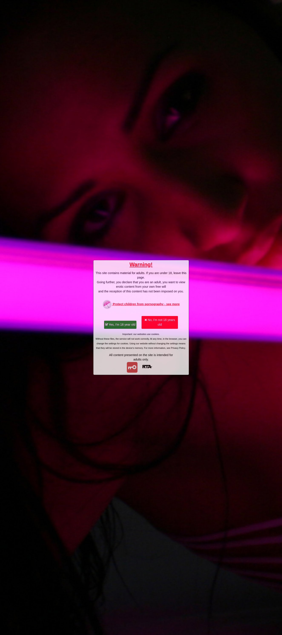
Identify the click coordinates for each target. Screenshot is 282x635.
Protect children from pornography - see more (141, 304)
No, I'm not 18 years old (160, 322)
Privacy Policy (178, 348)
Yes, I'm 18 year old (120, 324)
